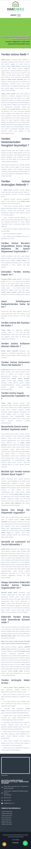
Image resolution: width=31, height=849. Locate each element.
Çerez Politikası (15, 839)
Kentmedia (15, 842)
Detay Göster (4, 775)
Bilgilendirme (17, 41)
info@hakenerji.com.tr (9, 803)
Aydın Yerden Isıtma (6, 820)
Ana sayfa (8, 41)
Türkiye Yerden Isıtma (6, 811)
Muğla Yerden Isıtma (6, 822)
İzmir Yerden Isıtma (6, 817)
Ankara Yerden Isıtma (6, 815)
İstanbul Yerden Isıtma (6, 813)
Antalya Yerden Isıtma (6, 824)
